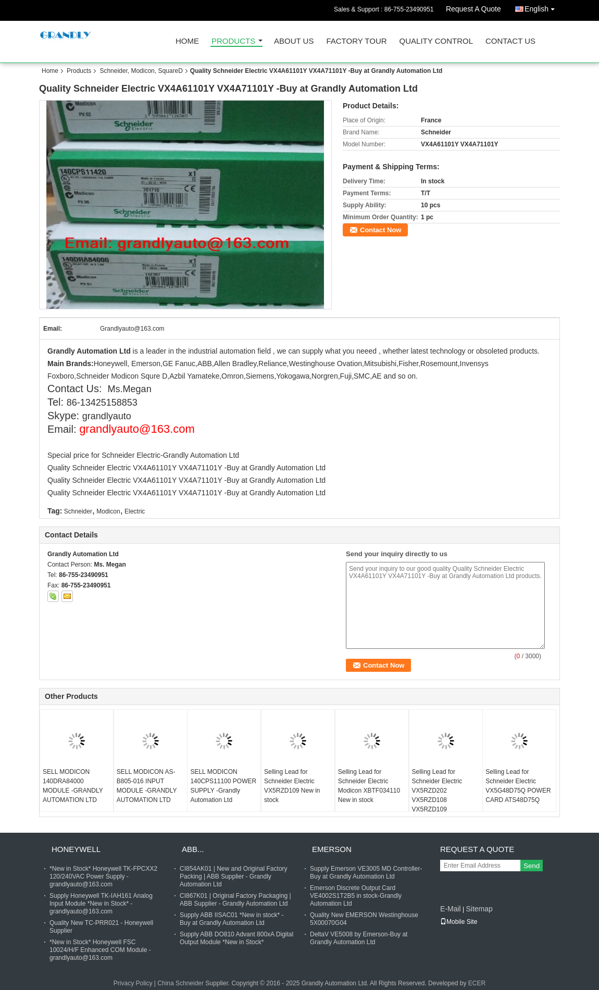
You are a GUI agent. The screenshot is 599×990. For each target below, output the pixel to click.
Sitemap (479, 909)
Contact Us (510, 41)
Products (233, 41)
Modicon (108, 511)
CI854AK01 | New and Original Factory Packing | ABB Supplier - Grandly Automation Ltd (234, 876)
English (542, 7)
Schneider (78, 511)
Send (531, 866)
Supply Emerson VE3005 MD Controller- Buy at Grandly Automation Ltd (366, 872)
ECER (476, 983)
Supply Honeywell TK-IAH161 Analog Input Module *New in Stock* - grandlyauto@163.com (101, 903)
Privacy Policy (133, 983)
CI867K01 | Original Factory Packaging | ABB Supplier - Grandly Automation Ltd (235, 899)
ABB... (193, 849)
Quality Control (436, 41)
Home (187, 41)
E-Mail (450, 909)
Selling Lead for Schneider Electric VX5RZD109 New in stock (292, 786)
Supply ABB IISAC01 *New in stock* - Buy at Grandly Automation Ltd (231, 918)
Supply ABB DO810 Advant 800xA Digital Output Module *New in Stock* (236, 938)
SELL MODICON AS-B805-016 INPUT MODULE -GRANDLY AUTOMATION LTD (147, 786)
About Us (294, 41)
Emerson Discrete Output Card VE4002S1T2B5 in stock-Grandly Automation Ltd (356, 895)
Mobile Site (458, 921)
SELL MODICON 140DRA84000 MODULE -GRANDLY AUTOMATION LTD (73, 786)
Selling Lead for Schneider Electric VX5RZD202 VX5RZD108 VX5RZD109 (437, 790)
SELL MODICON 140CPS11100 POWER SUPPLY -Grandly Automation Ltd (223, 786)
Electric (134, 511)
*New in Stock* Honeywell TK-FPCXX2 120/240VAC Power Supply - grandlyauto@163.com (103, 876)
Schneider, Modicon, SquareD (140, 70)
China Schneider (180, 983)
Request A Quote (473, 9)
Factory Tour (356, 41)
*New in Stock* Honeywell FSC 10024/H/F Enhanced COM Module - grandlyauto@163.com (100, 949)
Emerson (332, 849)
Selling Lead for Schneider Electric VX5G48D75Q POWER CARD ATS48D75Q (518, 786)
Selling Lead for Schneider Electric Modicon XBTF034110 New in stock (369, 786)
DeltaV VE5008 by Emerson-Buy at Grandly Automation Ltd (358, 938)
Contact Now (380, 230)
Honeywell (76, 849)
